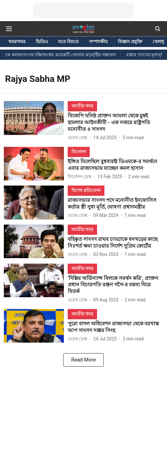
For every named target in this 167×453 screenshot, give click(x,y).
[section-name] (82, 106)
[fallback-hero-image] (36, 121)
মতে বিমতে (68, 41)
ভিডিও (42, 41)
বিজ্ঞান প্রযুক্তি (130, 41)
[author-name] (79, 137)
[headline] (115, 122)
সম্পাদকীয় (98, 41)
